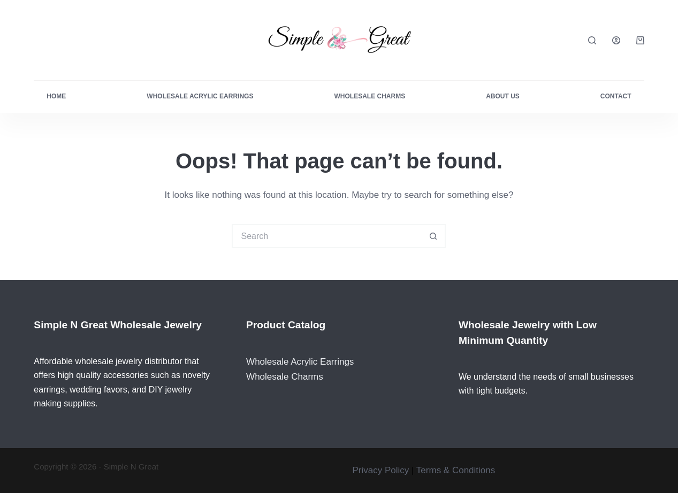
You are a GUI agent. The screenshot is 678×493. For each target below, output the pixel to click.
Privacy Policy (380, 470)
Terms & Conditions (455, 470)
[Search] (592, 40)
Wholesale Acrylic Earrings (200, 96)
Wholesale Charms (369, 96)
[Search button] (434, 236)
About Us (503, 96)
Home (56, 96)
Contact (615, 96)
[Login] (616, 40)
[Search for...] (327, 236)
